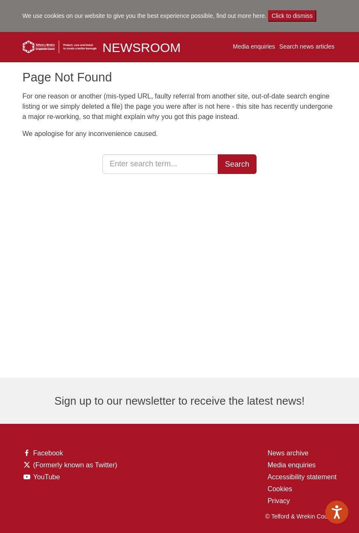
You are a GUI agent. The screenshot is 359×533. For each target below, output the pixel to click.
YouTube (43, 477)
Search (237, 164)
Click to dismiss (291, 15)
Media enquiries (254, 46)
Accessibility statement (302, 477)
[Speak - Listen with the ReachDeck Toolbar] (336, 512)
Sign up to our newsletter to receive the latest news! (179, 401)
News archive (288, 453)
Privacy (279, 500)
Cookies (280, 488)
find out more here (240, 15)
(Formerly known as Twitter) (70, 465)
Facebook (43, 453)
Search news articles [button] (306, 46)
